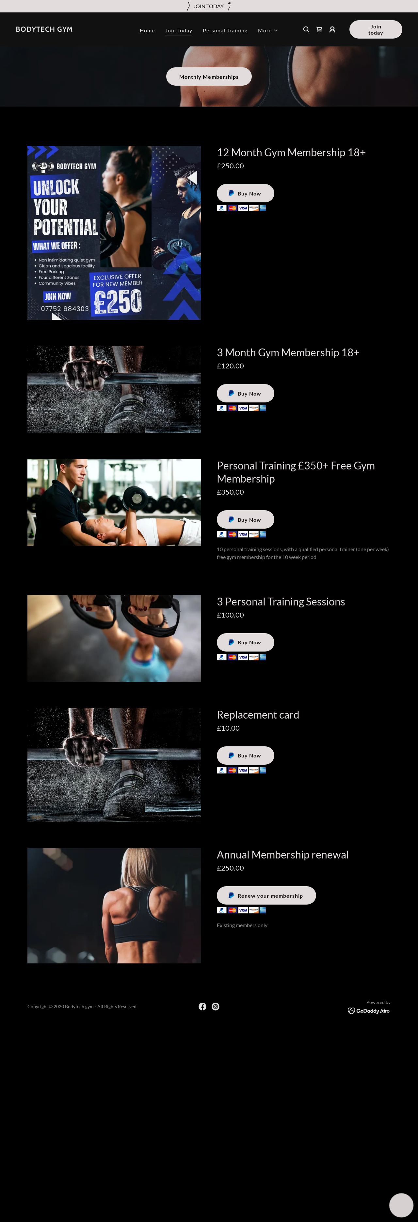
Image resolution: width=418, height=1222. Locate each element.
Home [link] (147, 30)
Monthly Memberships (208, 77)
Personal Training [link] (225, 30)
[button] (268, 30)
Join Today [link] (178, 30)
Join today (375, 29)
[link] (44, 29)
